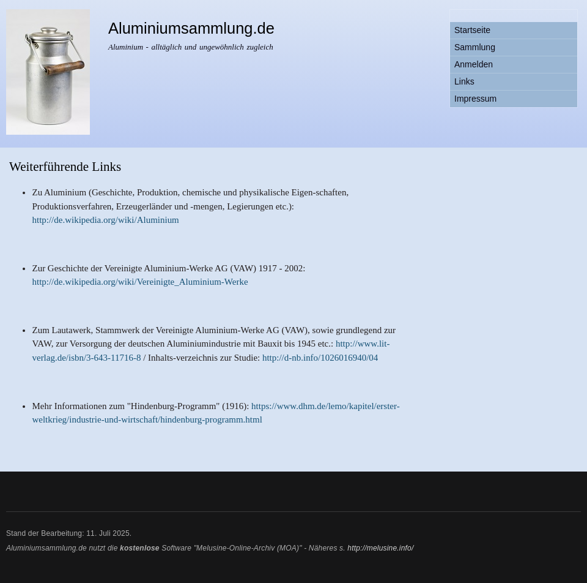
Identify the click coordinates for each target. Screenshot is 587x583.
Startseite (472, 30)
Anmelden (473, 64)
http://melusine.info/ (380, 548)
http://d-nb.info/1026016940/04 (320, 358)
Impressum (475, 98)
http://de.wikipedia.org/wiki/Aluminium (105, 220)
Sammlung (474, 47)
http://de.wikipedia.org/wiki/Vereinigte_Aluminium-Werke (140, 282)
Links (464, 81)
